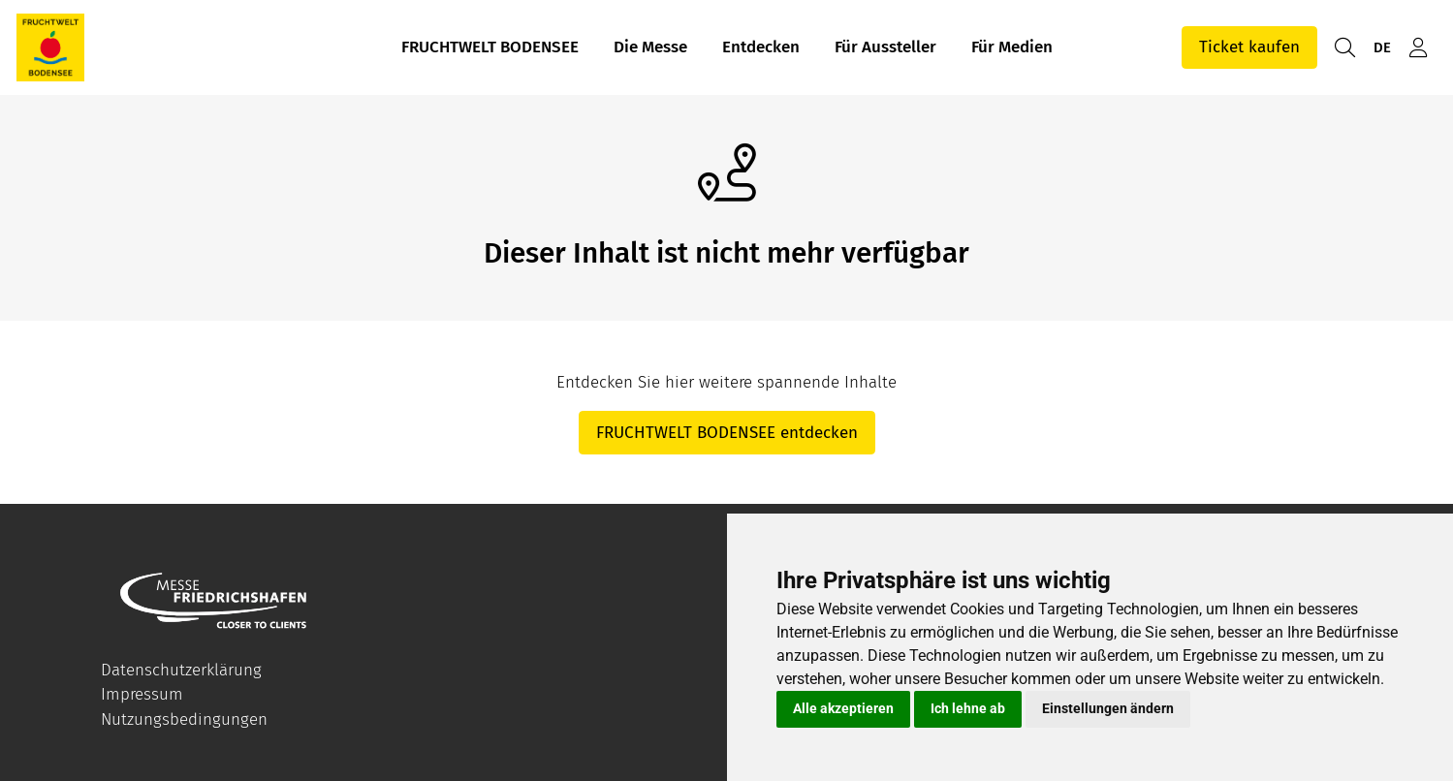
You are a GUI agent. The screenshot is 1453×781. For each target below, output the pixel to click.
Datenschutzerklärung (181, 670)
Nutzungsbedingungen (184, 719)
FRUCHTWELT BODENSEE (490, 47)
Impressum (142, 694)
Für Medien (1012, 47)
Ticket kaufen (1249, 47)
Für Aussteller (885, 47)
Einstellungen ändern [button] (1108, 708)
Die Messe (650, 47)
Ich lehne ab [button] (968, 708)
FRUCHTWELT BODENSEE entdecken (727, 432)
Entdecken (761, 47)
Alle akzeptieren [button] (843, 708)
